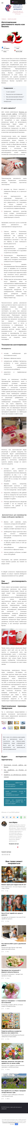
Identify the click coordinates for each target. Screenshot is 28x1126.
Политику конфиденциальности (10, 1122)
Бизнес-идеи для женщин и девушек (17, 5)
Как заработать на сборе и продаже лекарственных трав (13, 1104)
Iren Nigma (13, 835)
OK (16, 1124)
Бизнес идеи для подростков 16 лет (13, 897)
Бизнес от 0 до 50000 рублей (10, 825)
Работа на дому (8, 41)
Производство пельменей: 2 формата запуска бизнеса (10, 983)
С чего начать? (10, 92)
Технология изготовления (14, 94)
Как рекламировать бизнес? (15, 97)
